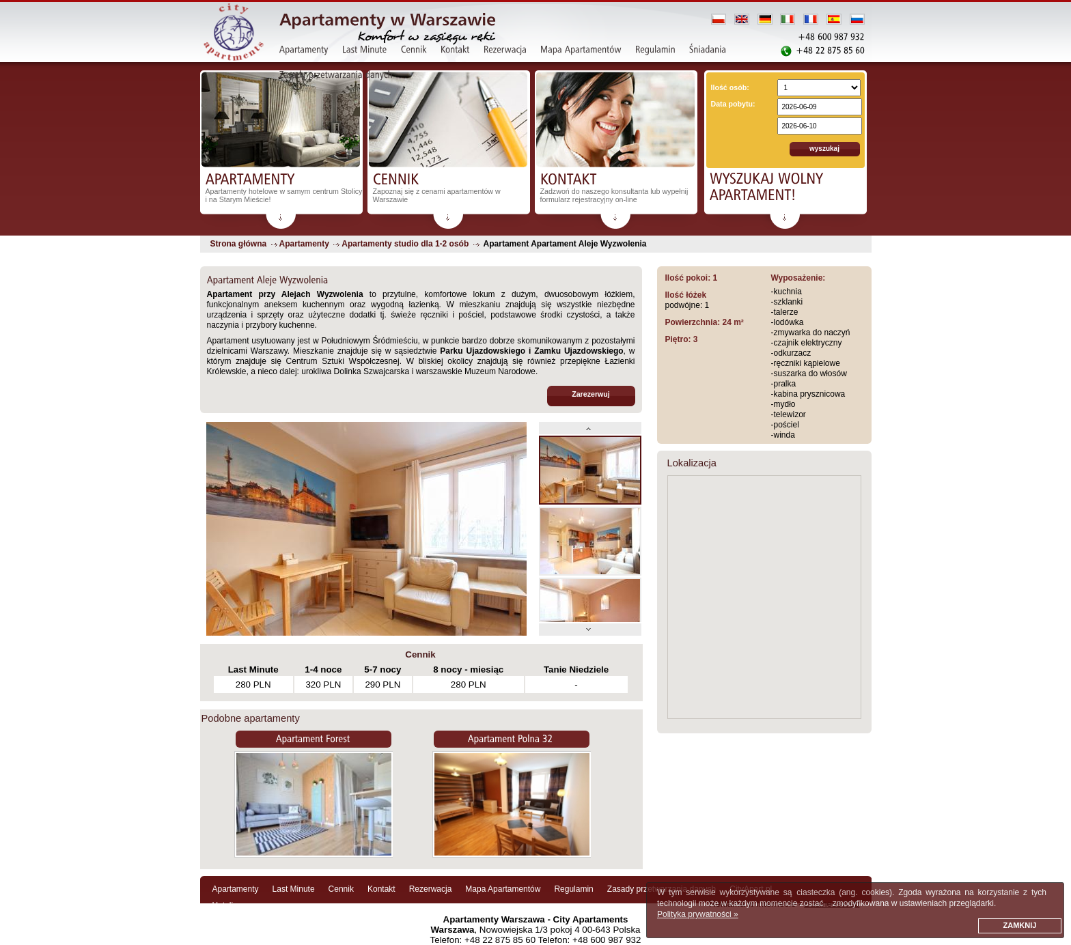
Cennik (341, 889)
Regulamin (573, 889)
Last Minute (294, 889)
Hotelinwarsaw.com (247, 905)
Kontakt (381, 889)
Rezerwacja (430, 889)
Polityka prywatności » (697, 914)
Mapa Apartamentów (502, 889)
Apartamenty (235, 889)
